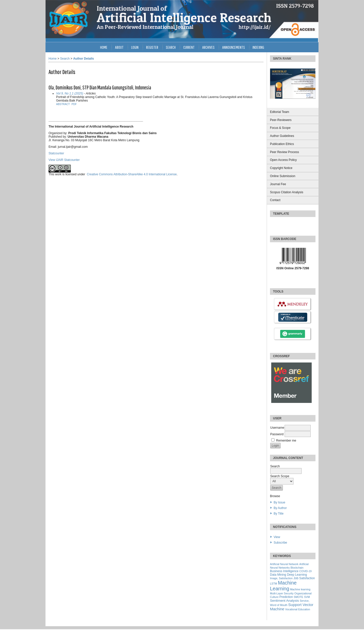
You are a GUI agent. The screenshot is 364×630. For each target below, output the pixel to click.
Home (103, 47)
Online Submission (282, 176)
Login (135, 47)
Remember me (286, 440)
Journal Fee (278, 184)
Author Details (83, 58)
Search (171, 47)
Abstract (63, 104)
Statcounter (56, 153)
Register (152, 47)
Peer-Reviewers (280, 120)
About (119, 47)
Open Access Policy (283, 160)
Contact (275, 200)
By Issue (279, 502)
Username (277, 427)
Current (189, 47)
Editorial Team (279, 112)
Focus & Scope (280, 128)
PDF (74, 104)
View (277, 537)
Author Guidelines (282, 136)
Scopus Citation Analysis (286, 192)
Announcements (233, 47)
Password (277, 434)
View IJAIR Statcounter (64, 160)
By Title (278, 513)
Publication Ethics (282, 144)
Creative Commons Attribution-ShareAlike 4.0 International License (132, 174)
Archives (208, 47)
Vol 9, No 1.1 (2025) (69, 93)
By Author (280, 508)
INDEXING (258, 47)
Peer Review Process (284, 152)
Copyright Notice (281, 168)
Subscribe (280, 542)
